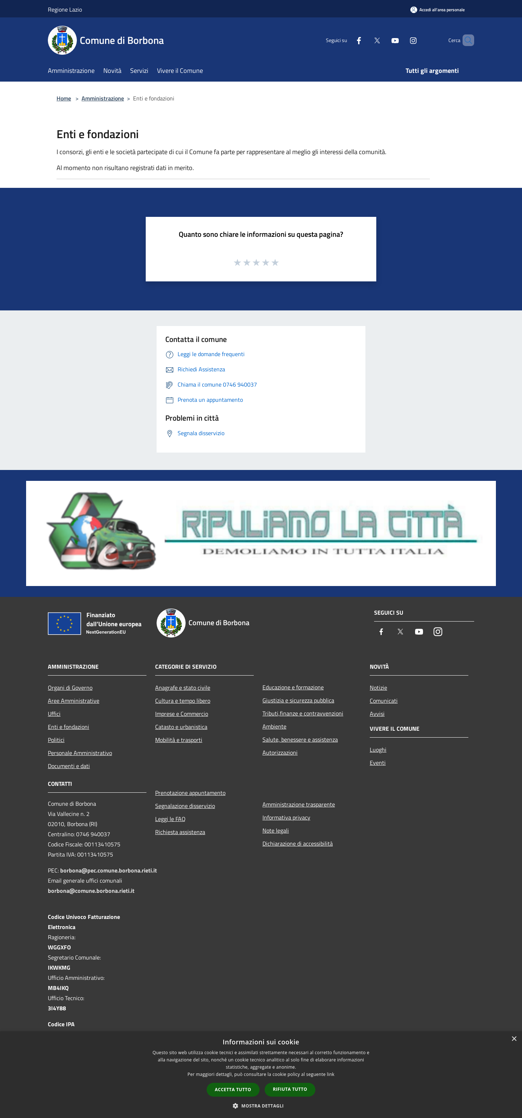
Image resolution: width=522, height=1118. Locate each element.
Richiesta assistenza (180, 832)
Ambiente (274, 726)
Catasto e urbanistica (181, 726)
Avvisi (377, 713)
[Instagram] (401, 40)
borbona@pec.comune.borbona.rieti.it (108, 870)
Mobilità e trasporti (178, 739)
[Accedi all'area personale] (437, 9)
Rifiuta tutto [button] (290, 1089)
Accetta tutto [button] (233, 1089)
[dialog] (261, 1074)
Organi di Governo (70, 687)
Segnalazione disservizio (185, 805)
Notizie (378, 687)
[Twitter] (364, 40)
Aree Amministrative (73, 700)
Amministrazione (103, 98)
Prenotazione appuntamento (190, 792)
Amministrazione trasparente (298, 804)
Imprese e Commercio (181, 713)
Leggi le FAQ (170, 818)
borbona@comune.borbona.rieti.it (91, 890)
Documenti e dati (69, 766)
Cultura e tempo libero (182, 700)
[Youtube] (383, 40)
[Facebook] (346, 40)
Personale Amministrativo (80, 752)
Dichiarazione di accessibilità (297, 843)
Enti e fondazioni (68, 726)
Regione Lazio (65, 9)
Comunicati (384, 700)
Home (64, 98)
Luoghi (378, 749)
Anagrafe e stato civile (182, 687)
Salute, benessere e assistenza (300, 739)
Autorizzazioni (280, 752)
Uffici (54, 713)
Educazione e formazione (293, 687)
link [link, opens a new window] (331, 1074)
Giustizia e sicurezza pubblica (298, 700)
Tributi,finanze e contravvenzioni (302, 713)
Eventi (378, 762)
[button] (261, 1105)
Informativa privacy (286, 817)
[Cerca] (465, 40)
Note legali (275, 830)
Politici (56, 739)
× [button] (514, 1039)
